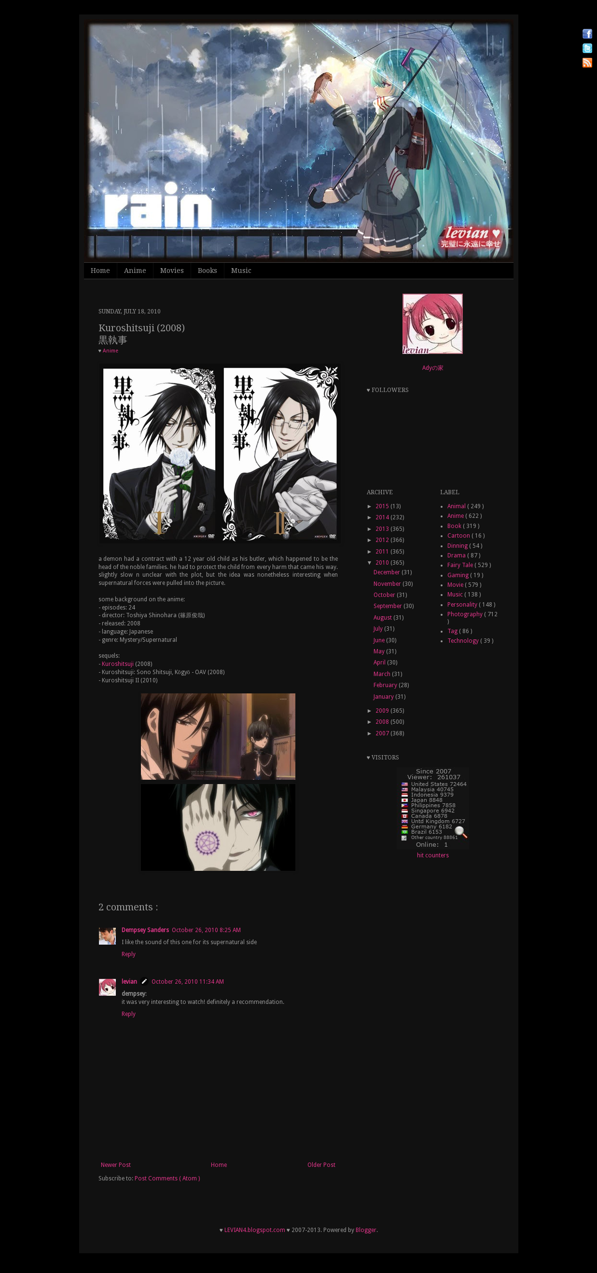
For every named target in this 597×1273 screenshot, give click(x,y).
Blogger (366, 1230)
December (388, 572)
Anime (135, 270)
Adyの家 (433, 368)
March (383, 674)
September (388, 606)
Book (455, 526)
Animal (457, 506)
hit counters (433, 855)
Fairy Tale (460, 565)
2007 (382, 733)
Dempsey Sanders (145, 930)
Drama (457, 555)
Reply (129, 954)
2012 (382, 540)
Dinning (458, 545)
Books (207, 270)
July (379, 628)
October (385, 595)
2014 (382, 517)
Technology (463, 640)
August (383, 617)
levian (129, 981)
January (384, 696)
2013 (382, 529)
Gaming (458, 575)
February (386, 685)
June (380, 640)
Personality (463, 604)
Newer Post (116, 1165)
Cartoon (459, 535)
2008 (382, 721)
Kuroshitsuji (118, 664)
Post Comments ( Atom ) (167, 1178)
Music (241, 270)
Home (100, 270)
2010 (382, 562)
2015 (382, 506)
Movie (456, 585)
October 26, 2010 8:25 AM (206, 930)
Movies (172, 270)
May (380, 651)
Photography (465, 614)
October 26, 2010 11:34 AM (188, 981)
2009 (382, 710)
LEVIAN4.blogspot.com (254, 1230)
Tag (453, 631)
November (388, 584)
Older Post (321, 1165)
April (380, 662)
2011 (382, 551)
